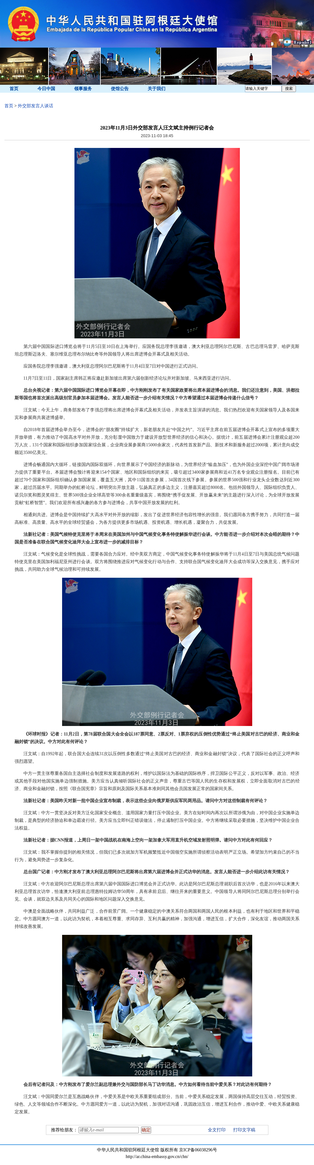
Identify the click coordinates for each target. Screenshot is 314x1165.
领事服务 (83, 88)
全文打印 (217, 1130)
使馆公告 (120, 88)
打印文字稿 (244, 1130)
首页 (14, 88)
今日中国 (46, 88)
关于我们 (156, 88)
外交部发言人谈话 (35, 105)
